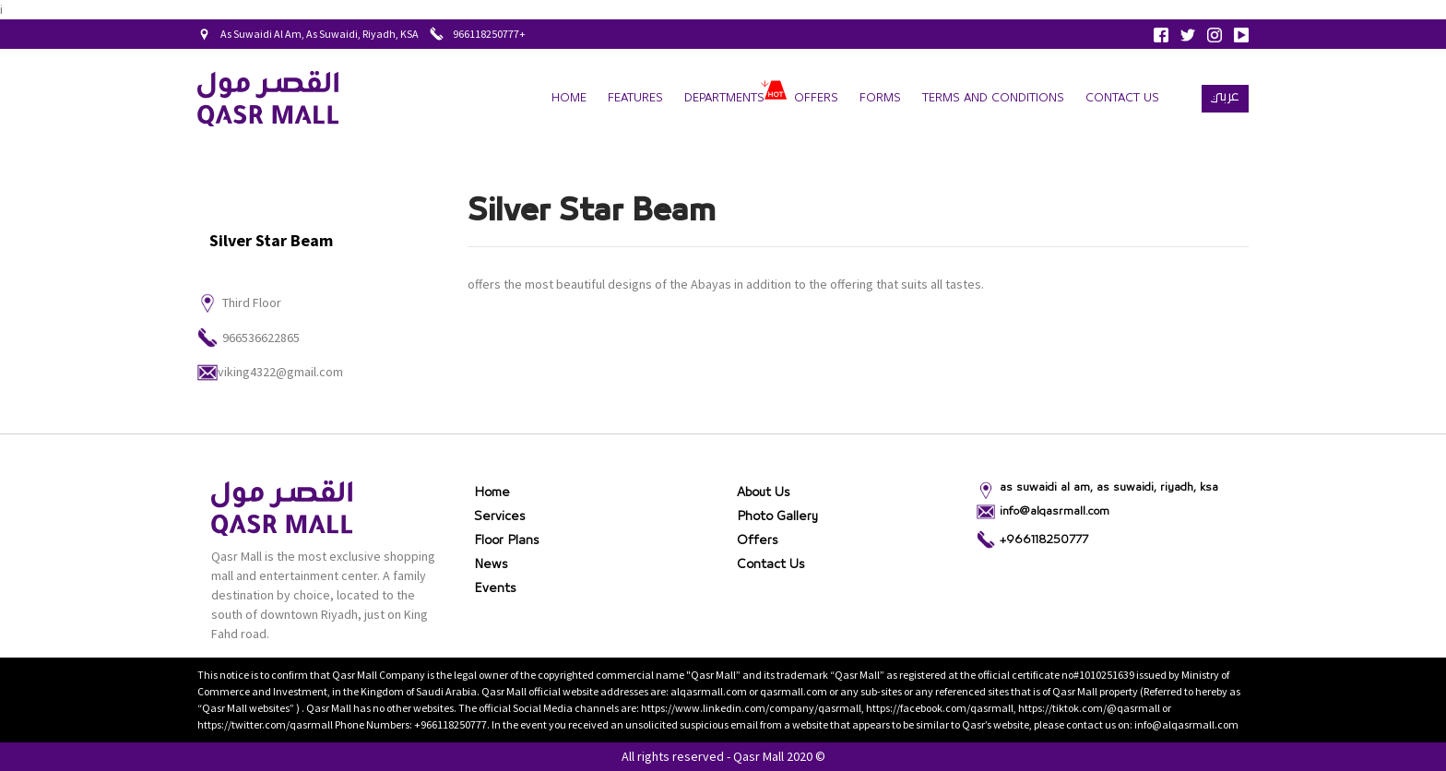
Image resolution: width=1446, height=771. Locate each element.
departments (724, 98)
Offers (816, 98)
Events (495, 588)
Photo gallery (777, 516)
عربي (1225, 95)
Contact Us (1122, 98)
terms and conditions (993, 98)
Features (635, 98)
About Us (763, 492)
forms (880, 98)
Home (569, 98)
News (491, 564)
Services (500, 516)
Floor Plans (506, 540)
